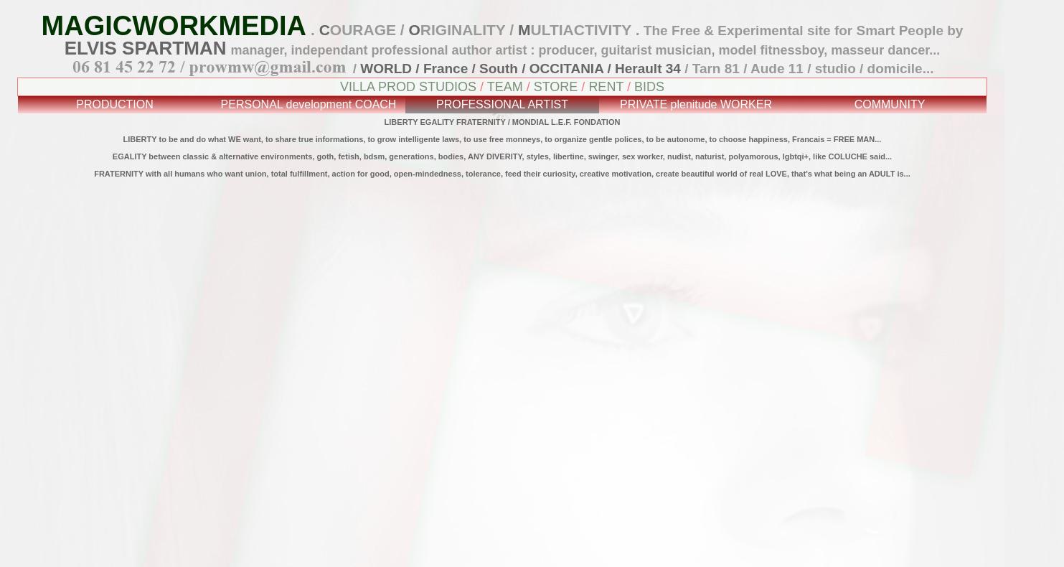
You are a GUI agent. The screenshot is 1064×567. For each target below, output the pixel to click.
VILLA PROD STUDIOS (408, 87)
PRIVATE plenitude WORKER (696, 104)
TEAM (505, 87)
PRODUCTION (115, 104)
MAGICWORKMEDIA (174, 26)
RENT (605, 87)
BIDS (649, 87)
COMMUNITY (890, 104)
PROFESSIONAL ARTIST (502, 104)
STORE (556, 87)
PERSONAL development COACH (309, 104)
